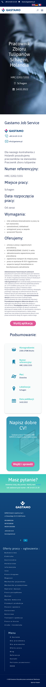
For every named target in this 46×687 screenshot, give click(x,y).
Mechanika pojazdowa (15, 581)
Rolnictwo (9, 614)
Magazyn (9, 578)
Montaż (8, 596)
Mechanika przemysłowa (16, 585)
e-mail (38, 484)
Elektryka (9, 556)
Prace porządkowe (13, 592)
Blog (12, 651)
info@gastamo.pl (15, 141)
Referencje (15, 655)
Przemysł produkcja (14, 603)
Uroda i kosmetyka (13, 625)
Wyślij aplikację (23, 323)
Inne (7, 571)
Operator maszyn (13, 589)
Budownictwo (11, 553)
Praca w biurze (12, 621)
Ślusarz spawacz (12, 607)
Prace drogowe (12, 574)
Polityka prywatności (20, 662)
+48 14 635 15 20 (9, 531)
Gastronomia (11, 560)
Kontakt (13, 659)
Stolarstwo (10, 610)
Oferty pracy (16, 648)
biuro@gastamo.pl (10, 534)
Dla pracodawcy (17, 641)
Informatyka (10, 567)
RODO (12, 666)
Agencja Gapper (35, 682)
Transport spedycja (14, 618)
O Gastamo (15, 637)
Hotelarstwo (10, 563)
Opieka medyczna (13, 599)
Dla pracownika (17, 644)
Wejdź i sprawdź (23, 464)
